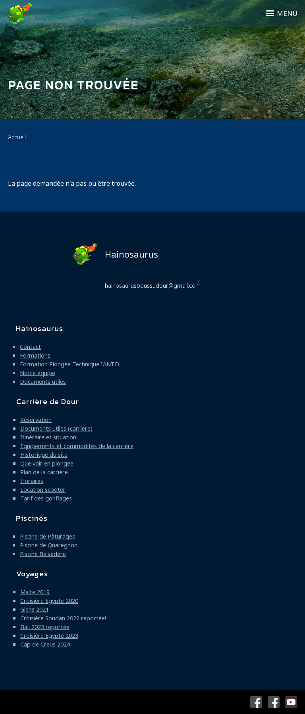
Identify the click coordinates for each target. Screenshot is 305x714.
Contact (30, 346)
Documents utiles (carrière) (56, 428)
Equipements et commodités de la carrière (76, 446)
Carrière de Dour (47, 401)
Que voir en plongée (46, 463)
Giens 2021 (34, 609)
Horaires (31, 481)
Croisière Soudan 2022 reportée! (63, 618)
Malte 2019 (35, 592)
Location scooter (43, 489)
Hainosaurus (115, 254)
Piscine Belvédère (43, 554)
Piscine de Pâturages (47, 536)
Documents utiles (43, 381)
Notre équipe (37, 373)
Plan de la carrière (44, 472)
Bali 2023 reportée (44, 627)
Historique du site (44, 454)
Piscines (32, 518)
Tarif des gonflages (46, 498)
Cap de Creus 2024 (45, 644)
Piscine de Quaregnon (48, 545)
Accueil (17, 137)
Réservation (36, 419)
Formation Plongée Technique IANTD (69, 364)
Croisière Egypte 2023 (49, 635)
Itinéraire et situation (48, 437)
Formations (35, 355)
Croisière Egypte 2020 (49, 600)
